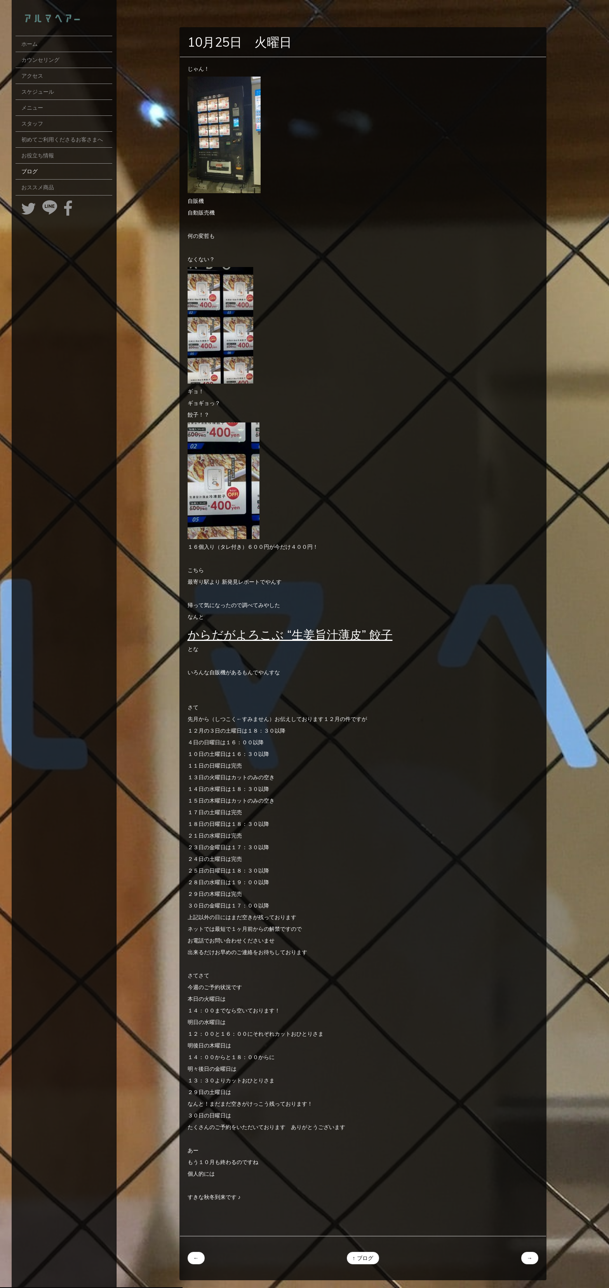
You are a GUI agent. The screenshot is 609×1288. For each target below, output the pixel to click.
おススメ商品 (37, 187)
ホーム (29, 43)
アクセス (32, 75)
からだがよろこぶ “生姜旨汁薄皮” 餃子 (290, 634)
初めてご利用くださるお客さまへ (62, 139)
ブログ (29, 171)
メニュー (32, 107)
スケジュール (37, 91)
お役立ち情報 (37, 155)
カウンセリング (40, 59)
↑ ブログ (363, 1258)
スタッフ (32, 123)
